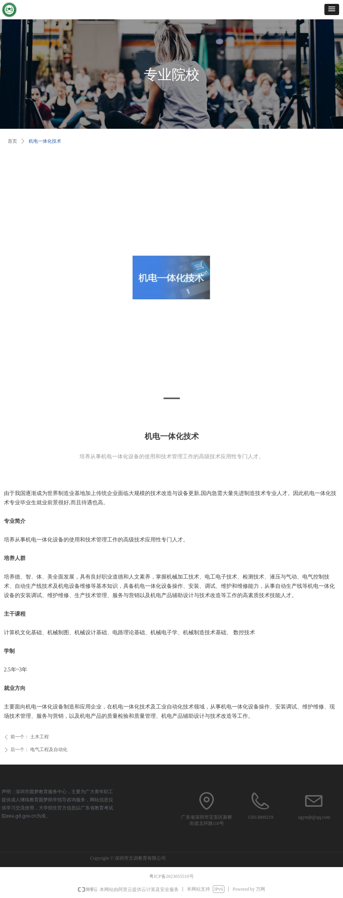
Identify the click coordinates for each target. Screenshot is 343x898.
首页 (12, 141)
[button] (331, 9)
